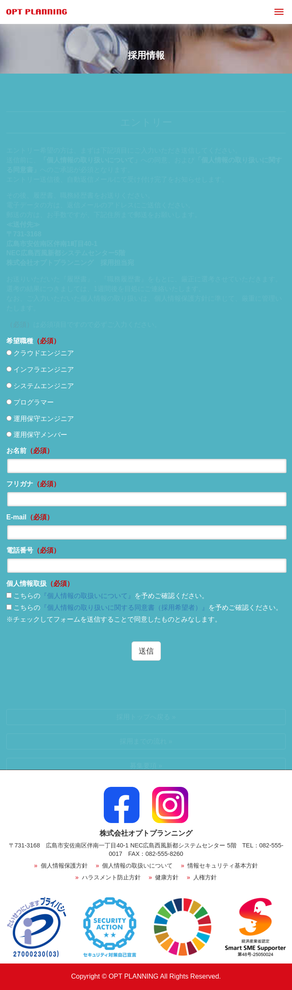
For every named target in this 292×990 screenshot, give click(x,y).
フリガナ (33, 483)
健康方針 (164, 877)
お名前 (29, 450)
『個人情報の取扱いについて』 (87, 595)
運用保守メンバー (36, 434)
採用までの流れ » (146, 741)
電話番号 (33, 550)
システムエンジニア (40, 385)
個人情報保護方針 (61, 865)
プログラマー (30, 402)
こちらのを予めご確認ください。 (107, 595)
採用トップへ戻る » (146, 716)
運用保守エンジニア (40, 418)
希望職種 (33, 340)
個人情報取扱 (40, 583)
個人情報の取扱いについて (134, 865)
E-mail (29, 517)
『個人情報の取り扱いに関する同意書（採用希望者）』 (124, 607)
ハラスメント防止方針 (108, 877)
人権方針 (202, 877)
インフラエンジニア (40, 369)
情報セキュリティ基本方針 (219, 865)
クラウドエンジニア (40, 353)
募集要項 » (146, 765)
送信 (146, 651)
